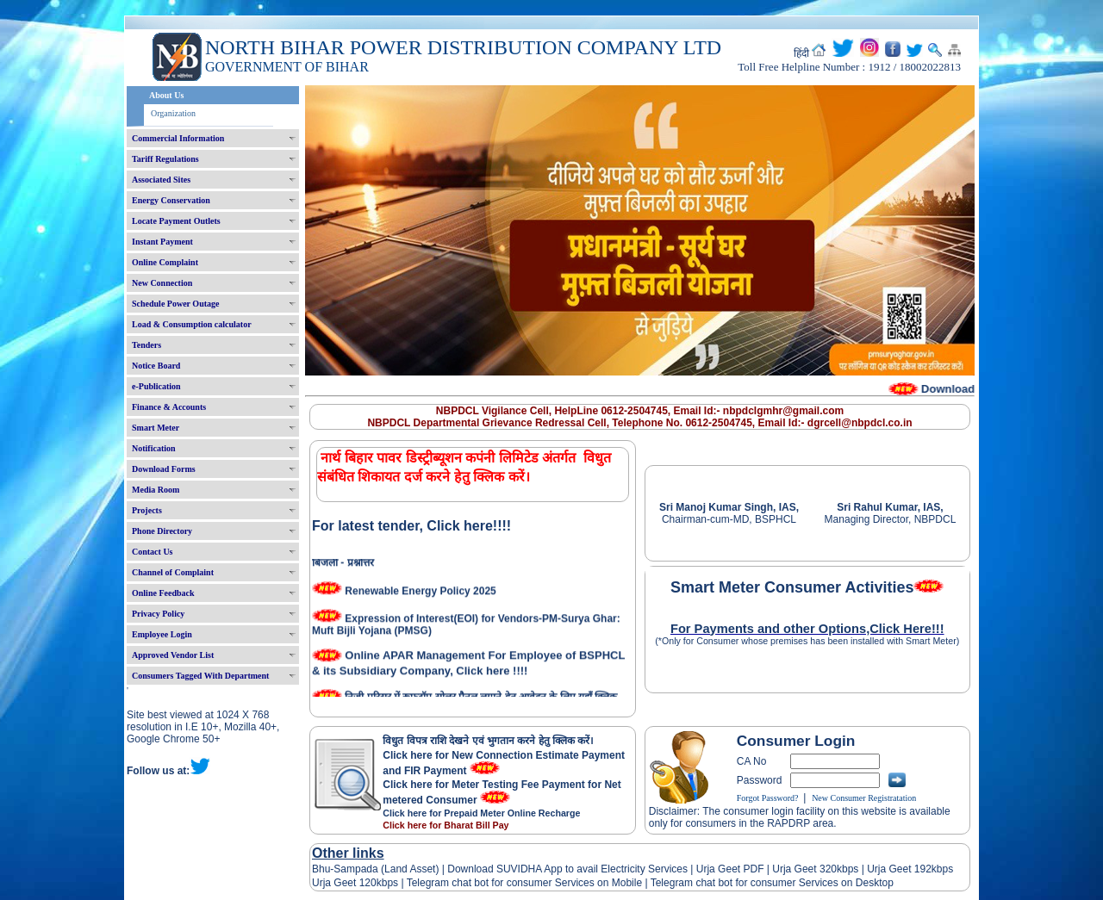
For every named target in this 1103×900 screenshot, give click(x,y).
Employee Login (162, 634)
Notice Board (156, 365)
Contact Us (152, 551)
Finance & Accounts (169, 407)
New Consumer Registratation (864, 798)
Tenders (146, 345)
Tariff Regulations (165, 159)
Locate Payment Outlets (176, 221)
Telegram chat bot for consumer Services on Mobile (524, 883)
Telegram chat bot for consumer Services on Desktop (772, 883)
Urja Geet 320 (804, 869)
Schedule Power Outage (175, 303)
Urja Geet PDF (730, 869)
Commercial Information (178, 138)
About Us (166, 95)
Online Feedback (163, 593)
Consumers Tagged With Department (200, 675)
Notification (154, 448)
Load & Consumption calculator (192, 324)
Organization (173, 113)
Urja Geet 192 (898, 869)
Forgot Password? (768, 798)
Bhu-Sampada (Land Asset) (375, 869)
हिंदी (801, 53)
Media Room (155, 489)
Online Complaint (165, 262)
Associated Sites (161, 179)
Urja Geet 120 (344, 883)
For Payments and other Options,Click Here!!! (807, 629)
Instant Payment (162, 241)
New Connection (162, 283)
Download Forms (164, 469)
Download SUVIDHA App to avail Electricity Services (567, 869)
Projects (147, 510)
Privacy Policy (158, 613)
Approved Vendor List (173, 655)
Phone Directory (162, 531)
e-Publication (156, 386)
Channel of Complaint (173, 572)
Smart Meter (155, 427)
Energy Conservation (171, 200)
